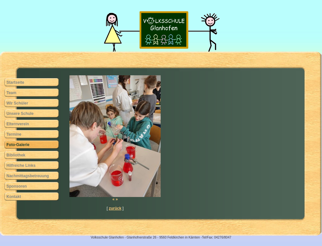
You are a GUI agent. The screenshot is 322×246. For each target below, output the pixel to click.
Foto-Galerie (18, 144)
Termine (13, 134)
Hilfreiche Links (20, 165)
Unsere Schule (19, 113)
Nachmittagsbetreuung (27, 176)
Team (11, 93)
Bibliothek (15, 155)
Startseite (15, 82)
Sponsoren (16, 186)
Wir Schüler (17, 103)
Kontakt (13, 196)
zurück (115, 208)
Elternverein (17, 124)
